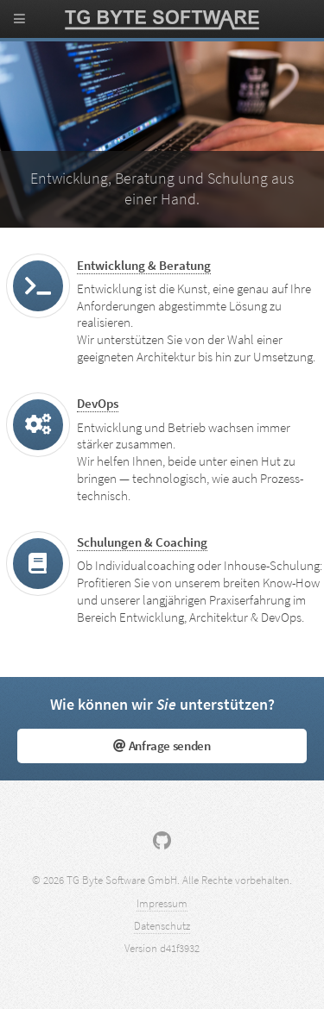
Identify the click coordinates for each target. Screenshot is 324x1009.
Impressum (162, 903)
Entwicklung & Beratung (144, 265)
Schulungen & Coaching (142, 542)
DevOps (97, 403)
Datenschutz (162, 925)
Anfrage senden (161, 746)
